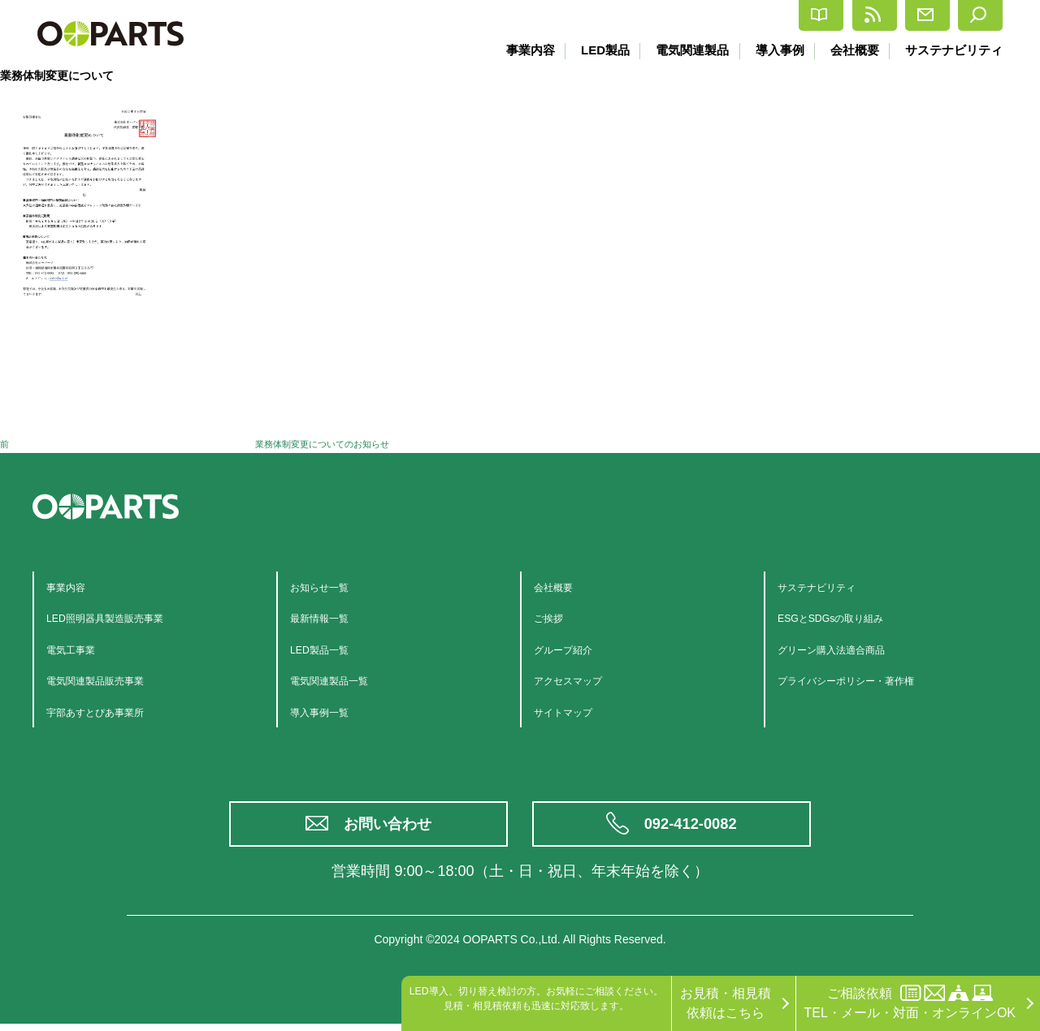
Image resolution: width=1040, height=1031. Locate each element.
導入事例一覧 (329, 711)
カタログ (680, 16)
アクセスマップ (579, 680)
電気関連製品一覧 (342, 680)
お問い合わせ (390, 828)
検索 (968, 15)
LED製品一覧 (328, 649)
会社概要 (853, 50)
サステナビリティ (954, 50)
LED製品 (599, 50)
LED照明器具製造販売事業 (124, 617)
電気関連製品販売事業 (111, 680)
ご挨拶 (553, 617)
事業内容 (524, 50)
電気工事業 (78, 649)
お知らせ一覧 (329, 586)
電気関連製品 (688, 50)
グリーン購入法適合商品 (849, 649)
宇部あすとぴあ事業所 (111, 711)
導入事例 (776, 50)
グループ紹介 (573, 649)
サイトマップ (573, 711)
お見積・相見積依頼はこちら (725, 1003)
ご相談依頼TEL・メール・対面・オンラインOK (910, 1002)
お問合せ (880, 15)
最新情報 (780, 15)
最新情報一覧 (329, 617)
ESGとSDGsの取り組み (847, 617)
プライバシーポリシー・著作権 (869, 680)
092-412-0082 (692, 828)
